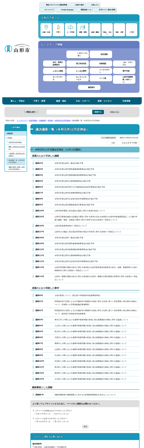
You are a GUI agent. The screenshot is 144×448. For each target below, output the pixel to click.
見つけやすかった (43, 343)
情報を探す (31, 29)
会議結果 (42, 38)
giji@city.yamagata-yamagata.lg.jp (49, 379)
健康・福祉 (61, 18)
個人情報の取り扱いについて (46, 396)
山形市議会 (33, 38)
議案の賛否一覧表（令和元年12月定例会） (17, 85)
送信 (85, 348)
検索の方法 (114, 29)
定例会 (50, 38)
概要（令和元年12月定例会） (17, 65)
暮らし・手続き (18, 18)
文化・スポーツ (83, 18)
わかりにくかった (62, 336)
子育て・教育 (39, 18)
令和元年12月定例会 (62, 38)
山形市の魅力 (79, 7)
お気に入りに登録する (130, 43)
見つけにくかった (62, 343)
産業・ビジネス (105, 18)
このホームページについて (17, 396)
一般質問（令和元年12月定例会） (17, 72)
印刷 (113, 65)
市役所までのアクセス (31, 429)
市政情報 (126, 18)
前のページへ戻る (113, 389)
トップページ (22, 38)
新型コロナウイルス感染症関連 (56, 7)
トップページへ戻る (132, 389)
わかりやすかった (43, 336)
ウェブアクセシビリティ (74, 396)
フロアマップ (12, 429)
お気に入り (95, 7)
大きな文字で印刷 (129, 65)
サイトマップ (96, 396)
